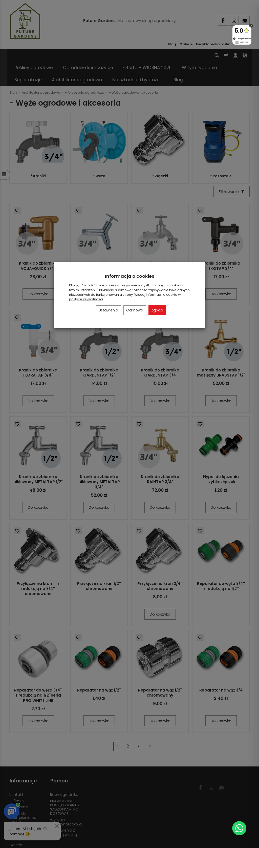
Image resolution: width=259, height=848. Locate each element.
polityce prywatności (86, 299)
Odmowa (134, 310)
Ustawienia (108, 310)
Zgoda (157, 310)
